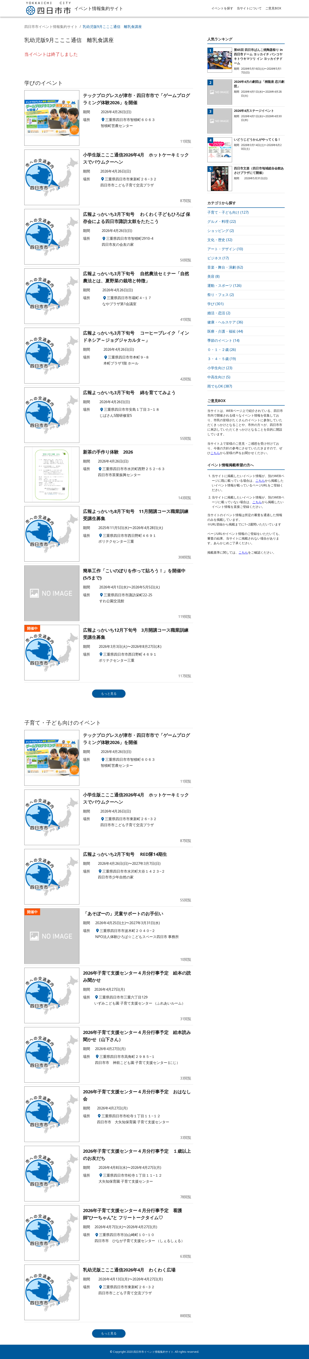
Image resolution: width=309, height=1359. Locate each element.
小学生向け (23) (219, 367)
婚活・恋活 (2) (218, 313)
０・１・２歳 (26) (221, 349)
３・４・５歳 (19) (221, 358)
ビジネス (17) (218, 258)
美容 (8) (213, 276)
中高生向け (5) (218, 377)
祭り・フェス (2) (220, 294)
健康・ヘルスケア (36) (225, 322)
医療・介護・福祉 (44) (225, 331)
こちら (215, 453)
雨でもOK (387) (219, 386)
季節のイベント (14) (223, 340)
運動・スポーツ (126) (224, 285)
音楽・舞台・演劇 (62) (225, 267)
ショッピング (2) (220, 230)
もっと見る (109, 693)
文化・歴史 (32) (219, 239)
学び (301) (215, 303)
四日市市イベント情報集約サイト (51, 26)
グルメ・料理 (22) (221, 221)
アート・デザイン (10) (225, 248)
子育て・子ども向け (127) (228, 212)
